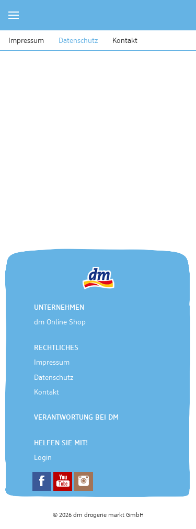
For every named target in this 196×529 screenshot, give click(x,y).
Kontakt (124, 40)
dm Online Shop (60, 322)
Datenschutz (78, 40)
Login (43, 458)
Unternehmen (59, 307)
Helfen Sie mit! (61, 443)
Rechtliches (56, 348)
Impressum (26, 40)
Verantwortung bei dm (76, 417)
